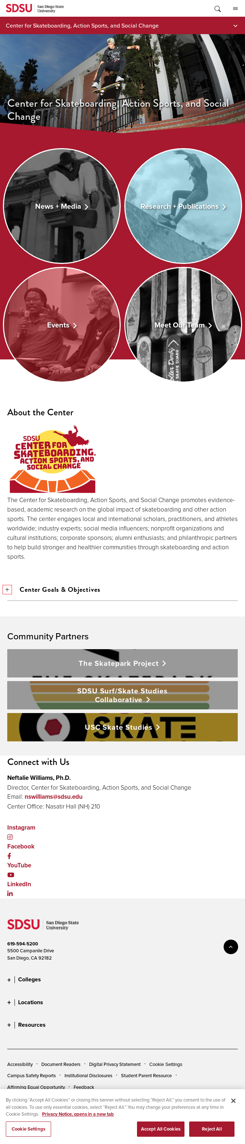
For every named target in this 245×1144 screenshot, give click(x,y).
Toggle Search (217, 8)
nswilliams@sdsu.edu (54, 796)
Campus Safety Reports (31, 1075)
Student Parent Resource (146, 1075)
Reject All (211, 1132)
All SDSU (235, 8)
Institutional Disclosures (88, 1075)
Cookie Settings (165, 1064)
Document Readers (60, 1064)
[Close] (233, 1105)
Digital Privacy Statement (115, 1064)
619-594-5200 (22, 943)
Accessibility (20, 1064)
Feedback (84, 1087)
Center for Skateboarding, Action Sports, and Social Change (82, 25)
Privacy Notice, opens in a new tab (78, 1118)
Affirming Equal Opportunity (36, 1087)
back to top (231, 947)
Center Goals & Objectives (53, 589)
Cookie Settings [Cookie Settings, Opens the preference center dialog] (28, 1132)
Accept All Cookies (160, 1132)
